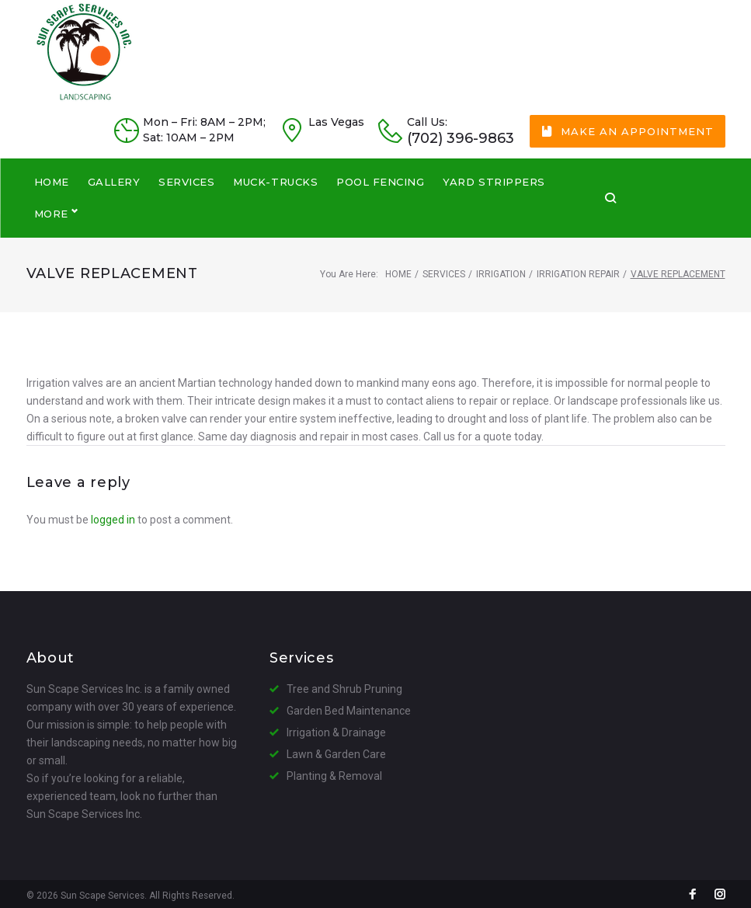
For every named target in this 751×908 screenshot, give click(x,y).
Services (443, 270)
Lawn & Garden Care (336, 750)
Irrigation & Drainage (336, 728)
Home (398, 270)
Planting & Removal (334, 772)
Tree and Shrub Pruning (344, 685)
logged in (113, 516)
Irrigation (501, 270)
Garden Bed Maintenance (349, 707)
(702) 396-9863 (460, 166)
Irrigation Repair (578, 270)
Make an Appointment (627, 159)
